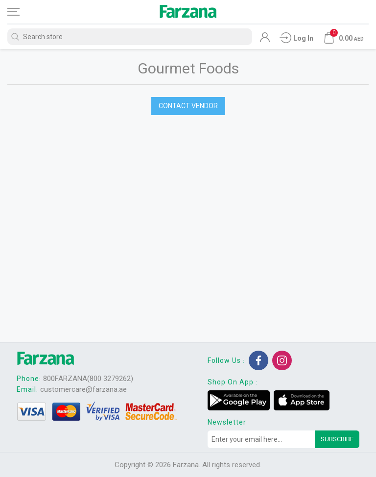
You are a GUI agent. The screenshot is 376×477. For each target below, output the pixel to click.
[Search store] (129, 36)
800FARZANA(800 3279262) (88, 378)
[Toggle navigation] (22, 11)
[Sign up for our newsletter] (261, 439)
